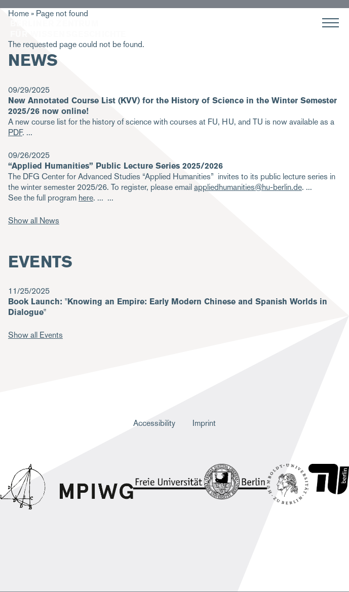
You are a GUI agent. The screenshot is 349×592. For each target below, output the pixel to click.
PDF (15, 132)
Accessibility (154, 423)
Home (18, 13)
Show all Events (35, 335)
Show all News (33, 220)
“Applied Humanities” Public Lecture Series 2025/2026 (115, 166)
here (86, 197)
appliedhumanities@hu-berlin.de (248, 187)
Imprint (204, 423)
